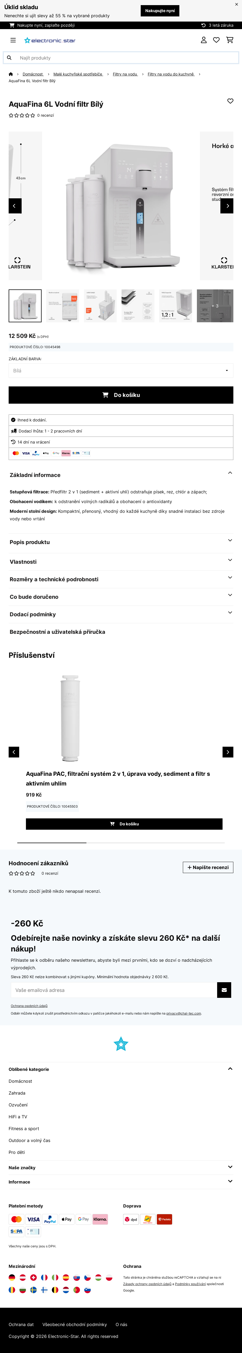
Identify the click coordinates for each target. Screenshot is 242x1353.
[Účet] (204, 40)
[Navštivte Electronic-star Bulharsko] (22, 1290)
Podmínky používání (190, 1284)
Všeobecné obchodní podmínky (74, 1324)
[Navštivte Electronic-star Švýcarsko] (33, 1277)
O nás (121, 1324)
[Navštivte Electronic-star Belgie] (55, 1290)
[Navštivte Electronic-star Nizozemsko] (66, 1290)
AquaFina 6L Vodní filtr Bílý (32, 81)
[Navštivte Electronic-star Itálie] (55, 1277)
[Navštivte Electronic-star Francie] (44, 1277)
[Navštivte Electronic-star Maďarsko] (98, 1277)
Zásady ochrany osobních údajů (147, 1284)
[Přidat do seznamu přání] (230, 101)
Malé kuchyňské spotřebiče (78, 74)
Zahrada (17, 1093)
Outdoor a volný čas (29, 1140)
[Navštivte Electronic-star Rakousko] (22, 1277)
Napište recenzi (208, 867)
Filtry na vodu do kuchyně (171, 74)
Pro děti (17, 1152)
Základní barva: (25, 359)
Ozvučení (18, 1105)
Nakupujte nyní (160, 10)
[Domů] (16, 74)
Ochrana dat (21, 1324)
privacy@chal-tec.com (183, 1013)
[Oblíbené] (216, 40)
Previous (14, 205)
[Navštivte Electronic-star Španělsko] (66, 1277)
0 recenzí (45, 115)
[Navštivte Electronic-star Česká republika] (87, 1277)
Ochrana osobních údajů (29, 1006)
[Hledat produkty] (121, 57)
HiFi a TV (18, 1116)
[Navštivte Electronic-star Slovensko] (76, 1277)
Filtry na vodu (125, 74)
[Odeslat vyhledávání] (9, 57)
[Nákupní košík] (229, 40)
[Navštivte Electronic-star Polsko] (109, 1277)
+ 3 (215, 306)
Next (228, 205)
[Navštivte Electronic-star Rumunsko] (12, 1290)
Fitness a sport (24, 1128)
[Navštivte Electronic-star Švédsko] (33, 1290)
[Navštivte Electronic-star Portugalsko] (76, 1290)
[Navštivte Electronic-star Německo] (12, 1277)
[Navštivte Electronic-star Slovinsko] (87, 1290)
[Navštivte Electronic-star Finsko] (44, 1290)
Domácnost (33, 74)
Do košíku (121, 395)
